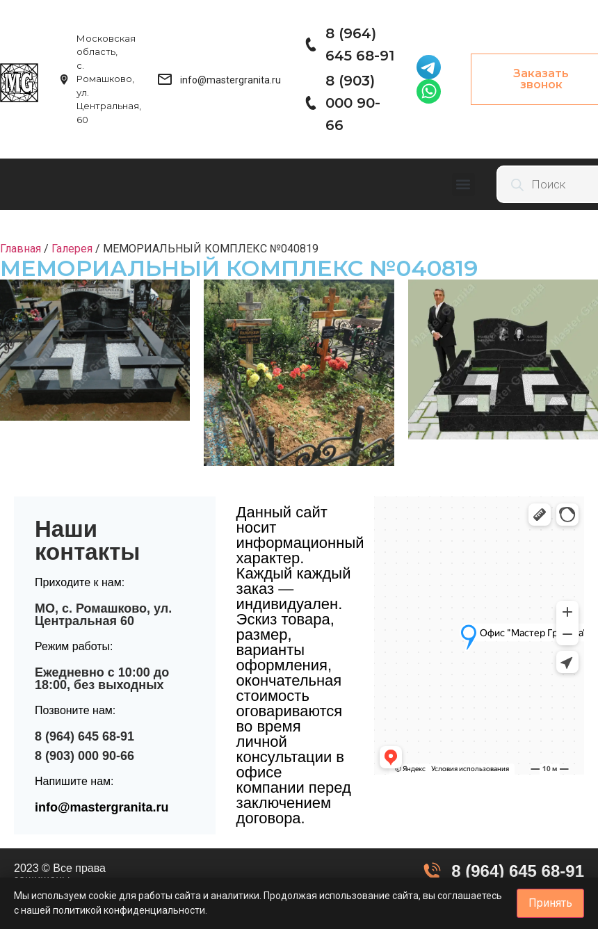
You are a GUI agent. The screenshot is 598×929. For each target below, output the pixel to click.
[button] (463, 184)
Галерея (71, 248)
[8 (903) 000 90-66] (310, 103)
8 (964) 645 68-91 (84, 736)
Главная (20, 248)
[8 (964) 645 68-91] (310, 44)
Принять (550, 903)
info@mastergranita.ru (102, 807)
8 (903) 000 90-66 (352, 103)
